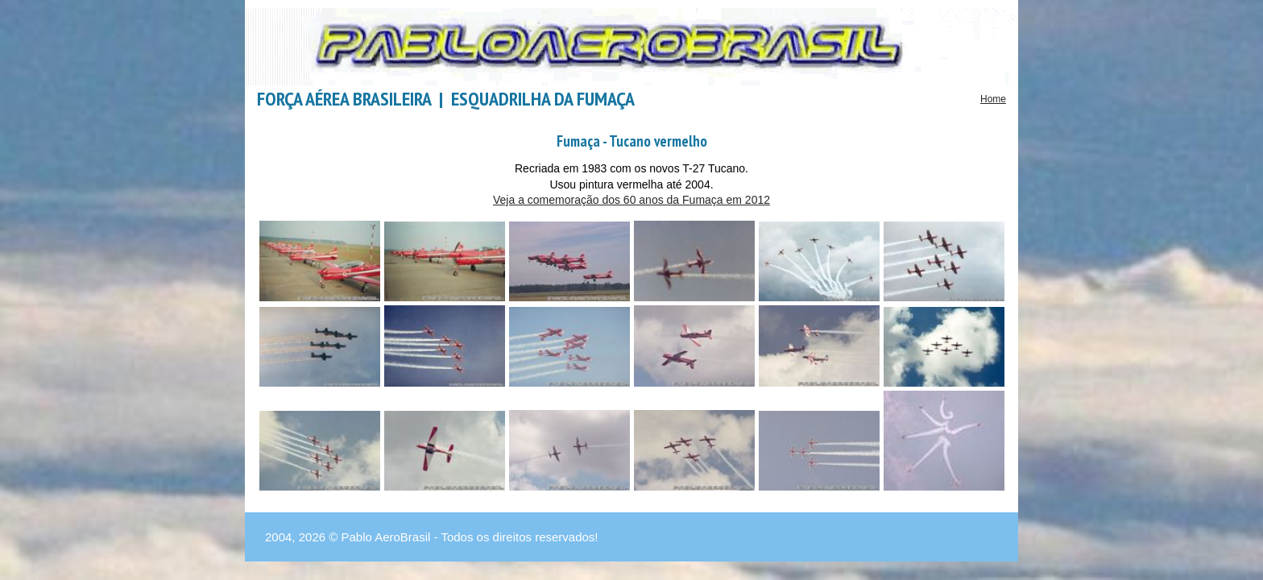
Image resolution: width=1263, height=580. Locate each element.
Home (993, 99)
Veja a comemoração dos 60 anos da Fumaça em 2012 (631, 199)
